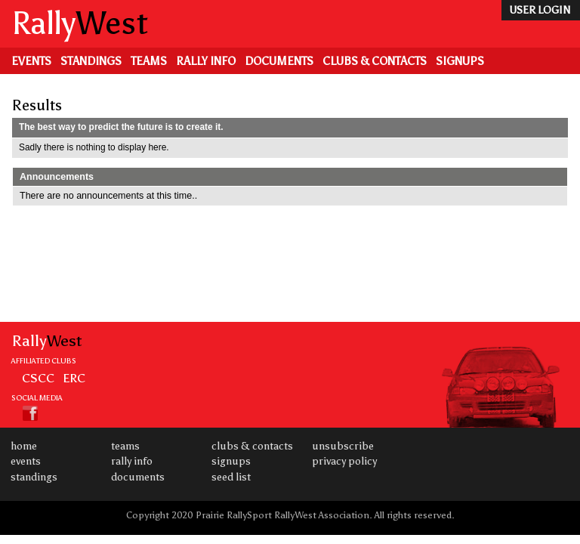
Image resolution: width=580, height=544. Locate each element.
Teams (149, 61)
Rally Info (206, 61)
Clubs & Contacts (374, 61)
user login (539, 10)
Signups (460, 61)
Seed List (231, 477)
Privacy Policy (344, 461)
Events (31, 61)
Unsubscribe (343, 446)
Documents (279, 61)
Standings (91, 61)
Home (24, 446)
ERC (74, 377)
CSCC (38, 377)
